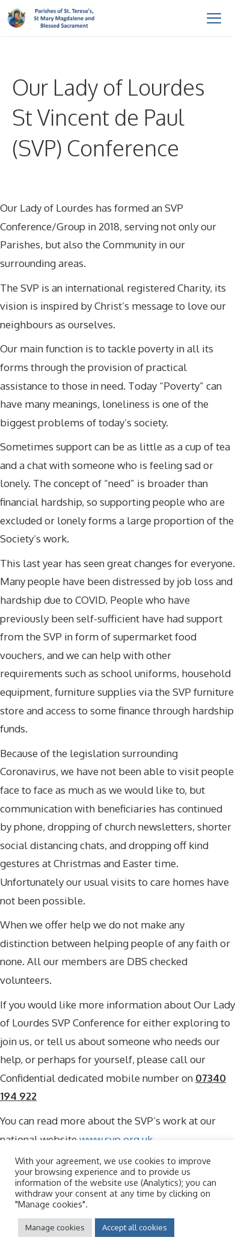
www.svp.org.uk (116, 1139)
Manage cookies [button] (55, 1227)
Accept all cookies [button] (134, 1227)
